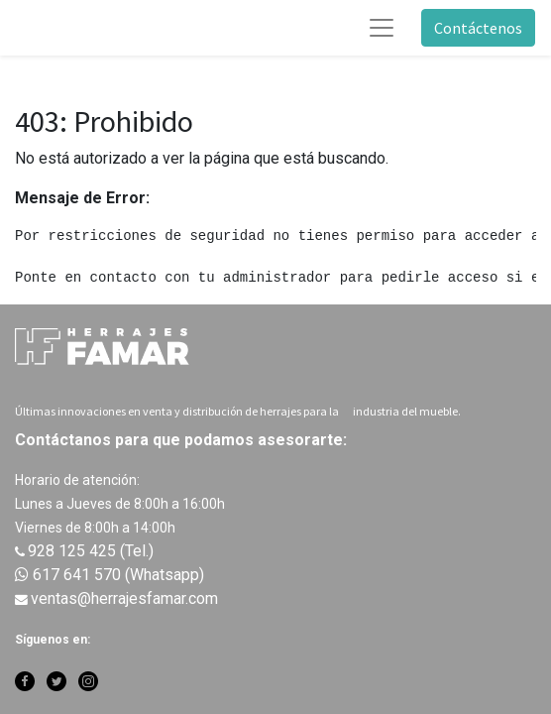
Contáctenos (478, 28)
